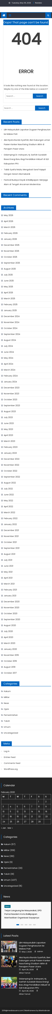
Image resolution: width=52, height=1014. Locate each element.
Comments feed (12, 763)
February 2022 (10, 518)
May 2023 (8, 429)
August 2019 (9, 667)
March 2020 (9, 643)
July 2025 (8, 274)
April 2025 (8, 292)
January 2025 (10, 310)
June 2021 (8, 566)
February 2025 (10, 304)
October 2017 (10, 673)
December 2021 (11, 530)
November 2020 (11, 607)
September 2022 (12, 476)
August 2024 (10, 340)
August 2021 (9, 554)
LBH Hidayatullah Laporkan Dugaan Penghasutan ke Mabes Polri (27, 131)
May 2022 (8, 500)
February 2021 (10, 589)
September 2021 (11, 548)
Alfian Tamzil (24, 973)
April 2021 (8, 577)
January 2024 (10, 381)
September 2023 (12, 405)
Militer (7, 697)
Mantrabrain (44, 1010)
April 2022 (8, 506)
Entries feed (9, 757)
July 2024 (8, 346)
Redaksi (38, 3)
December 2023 (11, 387)
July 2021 (8, 560)
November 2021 (11, 536)
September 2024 (12, 334)
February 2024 (11, 375)
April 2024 (8, 364)
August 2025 (10, 268)
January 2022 (10, 524)
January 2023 (10, 453)
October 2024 (10, 328)
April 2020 (8, 637)
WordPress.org (11, 769)
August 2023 (10, 411)
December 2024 (12, 316)
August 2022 (10, 482)
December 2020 (12, 601)
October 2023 (10, 399)
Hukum (7, 691)
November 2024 (11, 322)
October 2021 (10, 542)
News (6, 703)
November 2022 (11, 465)
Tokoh (7, 721)
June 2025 (9, 280)
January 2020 (10, 649)
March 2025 (9, 298)
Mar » (10, 828)
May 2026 (8, 215)
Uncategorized (11, 733)
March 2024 (9, 369)
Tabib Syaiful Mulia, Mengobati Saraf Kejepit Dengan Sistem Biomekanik (25, 171)
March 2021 (9, 583)
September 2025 (12, 262)
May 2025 (8, 286)
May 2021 (8, 572)
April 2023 (8, 435)
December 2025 (11, 245)
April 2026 (8, 221)
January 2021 (10, 595)
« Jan (3, 828)
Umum (7, 727)
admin (40, 951)
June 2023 (9, 423)
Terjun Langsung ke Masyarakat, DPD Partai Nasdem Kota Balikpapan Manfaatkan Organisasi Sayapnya (23, 914)
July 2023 (8, 417)
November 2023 (11, 393)
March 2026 (9, 227)
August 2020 (10, 625)
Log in (6, 751)
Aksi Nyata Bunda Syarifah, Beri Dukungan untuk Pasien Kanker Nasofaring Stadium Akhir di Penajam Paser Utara (27, 144)
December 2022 (11, 459)
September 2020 (12, 619)
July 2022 (8, 488)
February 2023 (10, 447)
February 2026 (11, 233)
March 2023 (9, 441)
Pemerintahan (11, 715)
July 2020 (8, 631)
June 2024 (9, 352)
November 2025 (11, 251)
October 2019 (10, 661)
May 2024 (8, 358)
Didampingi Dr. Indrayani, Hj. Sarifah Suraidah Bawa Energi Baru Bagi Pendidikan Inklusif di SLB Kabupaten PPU (26, 159)
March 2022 (9, 512)
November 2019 (11, 655)
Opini (6, 709)
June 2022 (9, 494)
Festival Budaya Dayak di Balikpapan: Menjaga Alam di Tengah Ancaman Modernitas (26, 182)
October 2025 (10, 257)
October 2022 (10, 470)
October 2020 (10, 613)
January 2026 (10, 239)
